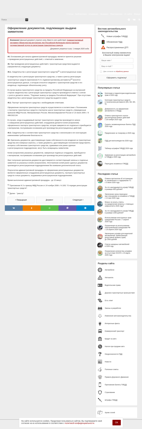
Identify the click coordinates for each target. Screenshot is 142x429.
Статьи (70, 14)
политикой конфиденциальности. (80, 423)
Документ (49, 200)
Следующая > (78, 200)
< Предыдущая (21, 200)
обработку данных (122, 71)
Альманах (93, 14)
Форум (137, 14)
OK (116, 422)
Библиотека (81, 14)
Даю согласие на (116, 71)
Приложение (116, 14)
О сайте (128, 14)
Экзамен (104, 14)
